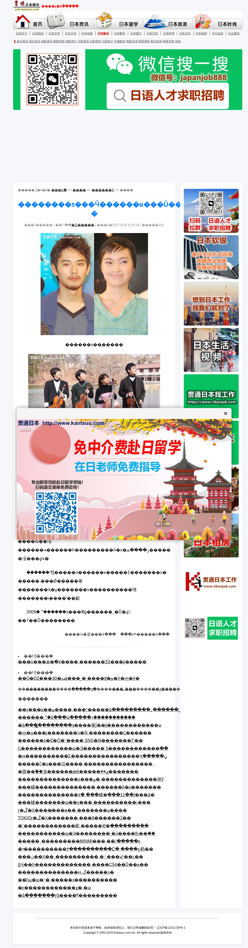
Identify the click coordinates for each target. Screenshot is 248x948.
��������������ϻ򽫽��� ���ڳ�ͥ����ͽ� (66, 872)
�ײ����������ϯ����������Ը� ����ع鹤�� (85, 849)
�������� (41, 689)
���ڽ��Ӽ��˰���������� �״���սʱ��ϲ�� (80, 856)
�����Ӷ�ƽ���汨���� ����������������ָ (85, 764)
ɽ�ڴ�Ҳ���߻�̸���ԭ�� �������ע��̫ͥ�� (72, 810)
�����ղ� (84, 689)
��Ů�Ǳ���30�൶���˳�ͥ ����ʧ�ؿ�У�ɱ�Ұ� (79, 678)
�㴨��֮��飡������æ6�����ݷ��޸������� (78, 771)
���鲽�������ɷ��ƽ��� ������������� (84, 802)
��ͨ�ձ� (59, 190)
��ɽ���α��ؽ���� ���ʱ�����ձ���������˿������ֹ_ (99, 709)
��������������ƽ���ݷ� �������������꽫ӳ (91, 779)
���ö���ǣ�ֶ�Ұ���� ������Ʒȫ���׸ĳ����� (82, 661)
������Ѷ (103, 190)
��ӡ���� (164, 689)
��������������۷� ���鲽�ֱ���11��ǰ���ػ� (86, 794)
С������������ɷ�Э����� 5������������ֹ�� (93, 748)
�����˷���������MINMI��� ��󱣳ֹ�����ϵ (79, 841)
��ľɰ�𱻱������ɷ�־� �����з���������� (67, 879)
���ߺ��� (124, 689)
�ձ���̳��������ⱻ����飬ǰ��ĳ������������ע (89, 725)
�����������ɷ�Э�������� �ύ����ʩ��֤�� (86, 833)
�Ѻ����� (82, 225)
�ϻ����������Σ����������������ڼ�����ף (92, 756)
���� (79, 190)
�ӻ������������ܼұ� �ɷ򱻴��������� (54, 887)
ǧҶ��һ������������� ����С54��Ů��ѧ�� (83, 864)
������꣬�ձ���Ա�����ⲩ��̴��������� (76, 717)
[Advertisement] (124, 147)
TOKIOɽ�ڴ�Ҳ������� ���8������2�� (74, 818)
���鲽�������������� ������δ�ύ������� (89, 787)
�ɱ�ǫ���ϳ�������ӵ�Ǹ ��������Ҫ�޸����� (85, 732)
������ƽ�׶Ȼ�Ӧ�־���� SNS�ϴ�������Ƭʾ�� (80, 740)
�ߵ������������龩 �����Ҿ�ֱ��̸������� (83, 825)
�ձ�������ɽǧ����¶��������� (67, 895)
